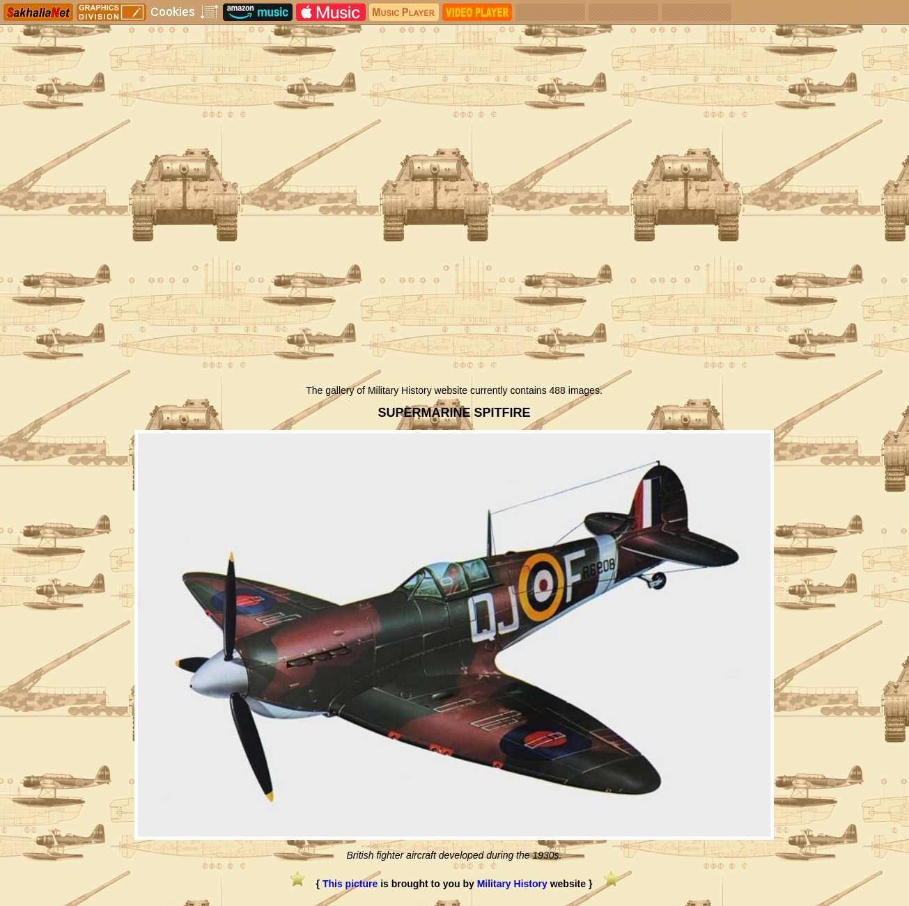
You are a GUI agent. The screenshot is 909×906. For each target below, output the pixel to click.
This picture (350, 883)
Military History (512, 883)
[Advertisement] (454, 273)
